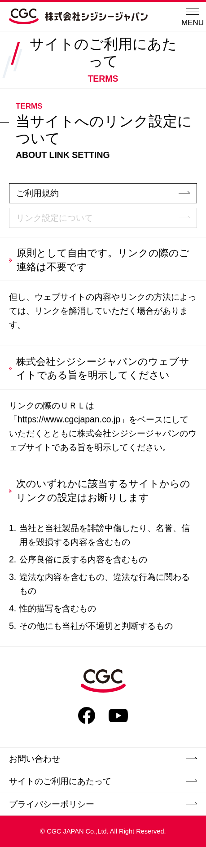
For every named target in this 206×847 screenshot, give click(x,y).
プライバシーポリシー (103, 804)
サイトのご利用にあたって (103, 781)
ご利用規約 (103, 193)
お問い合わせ (103, 759)
